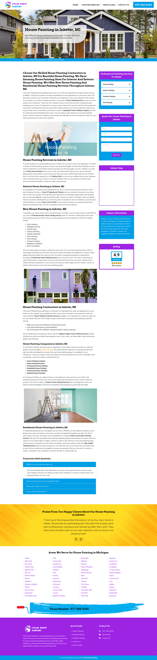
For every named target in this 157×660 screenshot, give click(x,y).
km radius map (116, 188)
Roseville (84, 593)
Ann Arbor (28, 564)
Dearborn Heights (31, 584)
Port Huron (85, 584)
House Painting (77, 631)
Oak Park (84, 578)
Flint (54, 558)
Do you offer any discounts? (36, 491)
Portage (84, 587)
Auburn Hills (29, 567)
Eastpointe (28, 593)
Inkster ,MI (106, 638)
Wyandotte (113, 593)
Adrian (27, 558)
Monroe (84, 564)
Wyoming (112, 596)
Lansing (56, 587)
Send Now (116, 155)
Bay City (28, 573)
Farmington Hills (31, 596)
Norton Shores (86, 573)
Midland (84, 561)
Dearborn (28, 581)
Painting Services (91, 5)
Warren (112, 587)
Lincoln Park (57, 590)
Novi (82, 576)
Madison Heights (59, 596)
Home (75, 5)
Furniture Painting (78, 638)
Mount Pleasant (86, 567)
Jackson (56, 578)
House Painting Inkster (56, 60)
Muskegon (85, 570)
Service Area (109, 5)
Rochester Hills (86, 590)
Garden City (57, 564)
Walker (111, 584)
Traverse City (114, 578)
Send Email (106, 635)
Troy (111, 581)
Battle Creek (29, 570)
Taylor (111, 576)
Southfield (113, 564)
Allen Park (28, 561)
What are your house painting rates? (39, 464)
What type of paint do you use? (37, 486)
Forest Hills (57, 561)
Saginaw (112, 558)
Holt (54, 573)
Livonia (55, 593)
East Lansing (29, 590)
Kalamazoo (57, 581)
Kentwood (56, 584)
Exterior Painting (78, 635)
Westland (112, 590)
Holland (56, 570)
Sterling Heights (115, 573)
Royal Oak (84, 596)
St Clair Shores (114, 570)
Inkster (55, 576)
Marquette (85, 558)
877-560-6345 (143, 4)
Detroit (27, 587)
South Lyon (113, 561)
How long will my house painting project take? (42, 481)
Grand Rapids (58, 567)
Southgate (113, 567)
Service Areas (77, 645)
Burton (27, 578)
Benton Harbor (30, 576)
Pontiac (84, 581)
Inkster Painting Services (37, 60)
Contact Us (123, 5)
